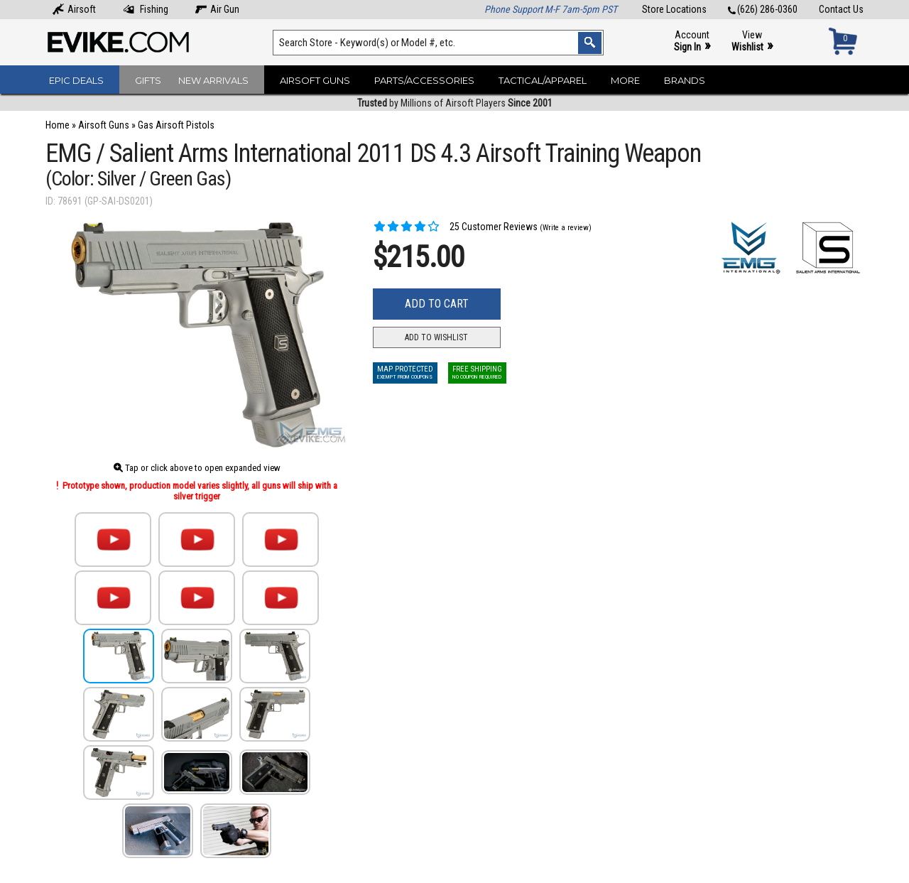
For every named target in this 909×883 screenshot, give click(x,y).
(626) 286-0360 (763, 9)
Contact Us (841, 9)
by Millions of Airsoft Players (455, 103)
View (752, 41)
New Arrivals (213, 80)
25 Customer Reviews (455, 226)
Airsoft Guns (315, 80)
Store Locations (674, 9)
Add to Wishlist (436, 337)
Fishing (145, 9)
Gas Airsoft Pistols (176, 125)
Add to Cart (437, 303)
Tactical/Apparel (543, 80)
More (625, 80)
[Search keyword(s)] (438, 42)
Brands (684, 80)
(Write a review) (566, 227)
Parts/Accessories (424, 80)
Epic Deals (76, 80)
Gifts (148, 80)
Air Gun (217, 9)
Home (57, 125)
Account (692, 41)
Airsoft (74, 9)
